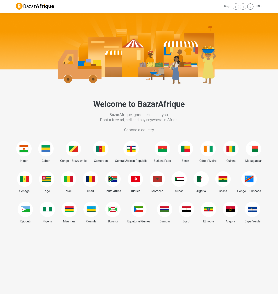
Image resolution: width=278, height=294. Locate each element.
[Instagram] (243, 6)
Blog (227, 6)
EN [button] (258, 6)
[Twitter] (250, 6)
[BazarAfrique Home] (35, 6)
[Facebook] (236, 6)
